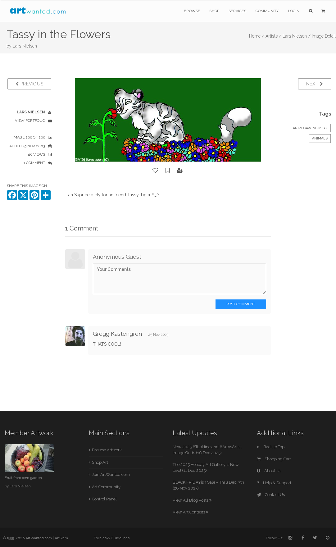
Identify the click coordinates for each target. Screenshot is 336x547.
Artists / (273, 36)
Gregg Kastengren (117, 333)
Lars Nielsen (25, 45)
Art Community (106, 487)
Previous (29, 83)
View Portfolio (30, 120)
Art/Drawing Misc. (310, 128)
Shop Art (100, 462)
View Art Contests (190, 512)
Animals (320, 138)
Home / (256, 36)
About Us (269, 470)
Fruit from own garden (23, 478)
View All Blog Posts (192, 500)
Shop (214, 11)
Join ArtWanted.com (111, 474)
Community (267, 11)
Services (237, 11)
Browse (192, 11)
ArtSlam (61, 538)
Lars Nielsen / (297, 36)
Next (314, 83)
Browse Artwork (107, 450)
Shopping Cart (274, 459)
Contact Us (271, 494)
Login (294, 11)
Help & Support (274, 483)
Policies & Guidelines (111, 538)
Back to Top (270, 446)
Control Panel (104, 499)
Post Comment (240, 304)
